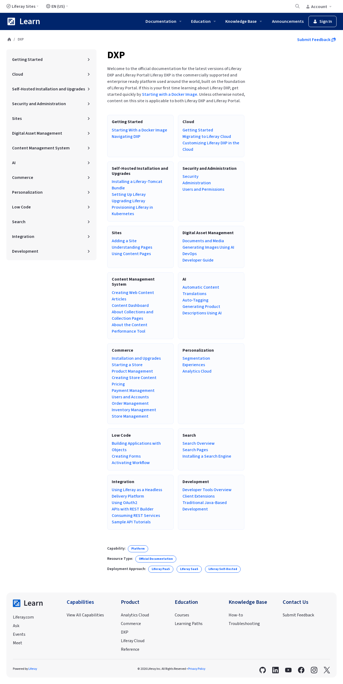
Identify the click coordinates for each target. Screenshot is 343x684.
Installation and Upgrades (136, 358)
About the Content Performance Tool (129, 328)
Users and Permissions (203, 189)
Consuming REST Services (136, 515)
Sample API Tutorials (131, 522)
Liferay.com (23, 617)
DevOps (189, 254)
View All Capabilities (85, 615)
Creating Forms (126, 456)
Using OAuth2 (124, 503)
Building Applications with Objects (136, 446)
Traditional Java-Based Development (204, 506)
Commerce (131, 624)
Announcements (288, 21)
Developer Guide (198, 260)
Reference (130, 649)
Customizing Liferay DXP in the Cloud (210, 146)
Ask (16, 626)
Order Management (130, 403)
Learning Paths (189, 624)
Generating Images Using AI (208, 247)
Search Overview (198, 443)
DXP (116, 55)
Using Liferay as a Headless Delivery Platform (137, 493)
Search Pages (195, 450)
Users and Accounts (130, 397)
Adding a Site (124, 241)
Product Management (132, 371)
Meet (17, 643)
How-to (236, 615)
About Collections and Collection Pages (132, 315)
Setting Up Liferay (129, 194)
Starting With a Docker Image (139, 130)
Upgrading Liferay (128, 201)
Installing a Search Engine (206, 456)
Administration (196, 183)
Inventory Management (134, 410)
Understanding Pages (132, 247)
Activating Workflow (131, 463)
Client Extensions (198, 496)
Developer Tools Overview (207, 490)
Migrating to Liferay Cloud (206, 136)
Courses (182, 615)
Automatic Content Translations (200, 290)
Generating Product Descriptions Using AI (202, 310)
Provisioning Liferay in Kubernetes (132, 210)
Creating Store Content (134, 378)
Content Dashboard (130, 305)
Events (19, 634)
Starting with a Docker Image (169, 94)
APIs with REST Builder (133, 509)
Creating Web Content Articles (133, 296)
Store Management (130, 416)
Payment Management (133, 391)
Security (190, 176)
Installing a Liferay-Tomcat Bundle (137, 185)
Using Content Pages (131, 254)
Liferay (32, 669)
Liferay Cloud (132, 641)
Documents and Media (203, 241)
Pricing (118, 384)
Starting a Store (127, 365)
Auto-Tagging (195, 300)
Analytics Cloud (196, 371)
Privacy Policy (196, 669)
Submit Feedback (316, 40)
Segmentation (196, 358)
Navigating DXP (126, 136)
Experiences (193, 365)
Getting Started (197, 130)
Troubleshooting (244, 624)
